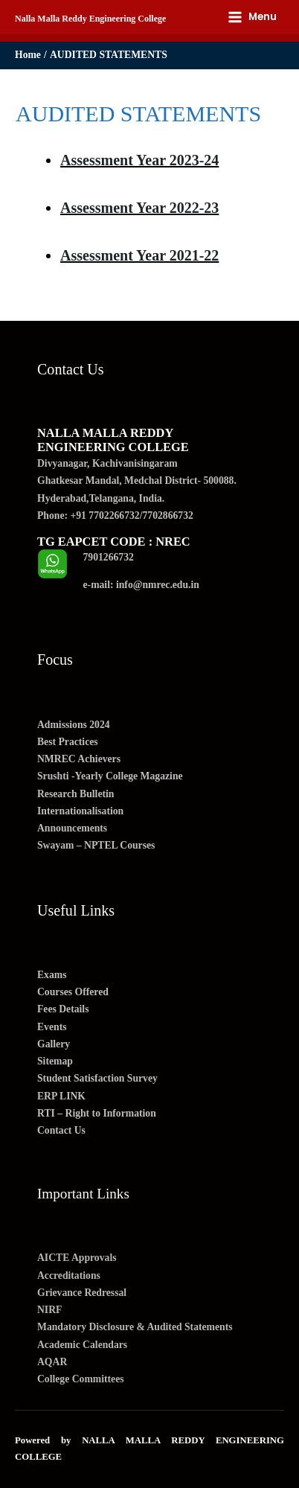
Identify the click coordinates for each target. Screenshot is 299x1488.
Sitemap (55, 1061)
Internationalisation (80, 811)
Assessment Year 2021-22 (139, 255)
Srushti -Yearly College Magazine (110, 776)
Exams (52, 974)
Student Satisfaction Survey (97, 1078)
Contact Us (61, 1130)
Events (52, 1026)
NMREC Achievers (78, 758)
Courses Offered (73, 991)
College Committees (80, 1379)
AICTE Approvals (77, 1257)
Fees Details (63, 1009)
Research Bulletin (75, 793)
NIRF (49, 1309)
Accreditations (68, 1275)
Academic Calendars (82, 1344)
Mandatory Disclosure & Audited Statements (135, 1326)
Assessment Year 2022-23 (139, 207)
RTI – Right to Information (96, 1113)
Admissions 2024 (73, 724)
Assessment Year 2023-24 (139, 160)
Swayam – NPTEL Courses (96, 845)
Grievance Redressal (81, 1292)
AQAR (52, 1361)
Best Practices (67, 741)
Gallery (53, 1044)
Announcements (72, 828)
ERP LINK (61, 1096)
